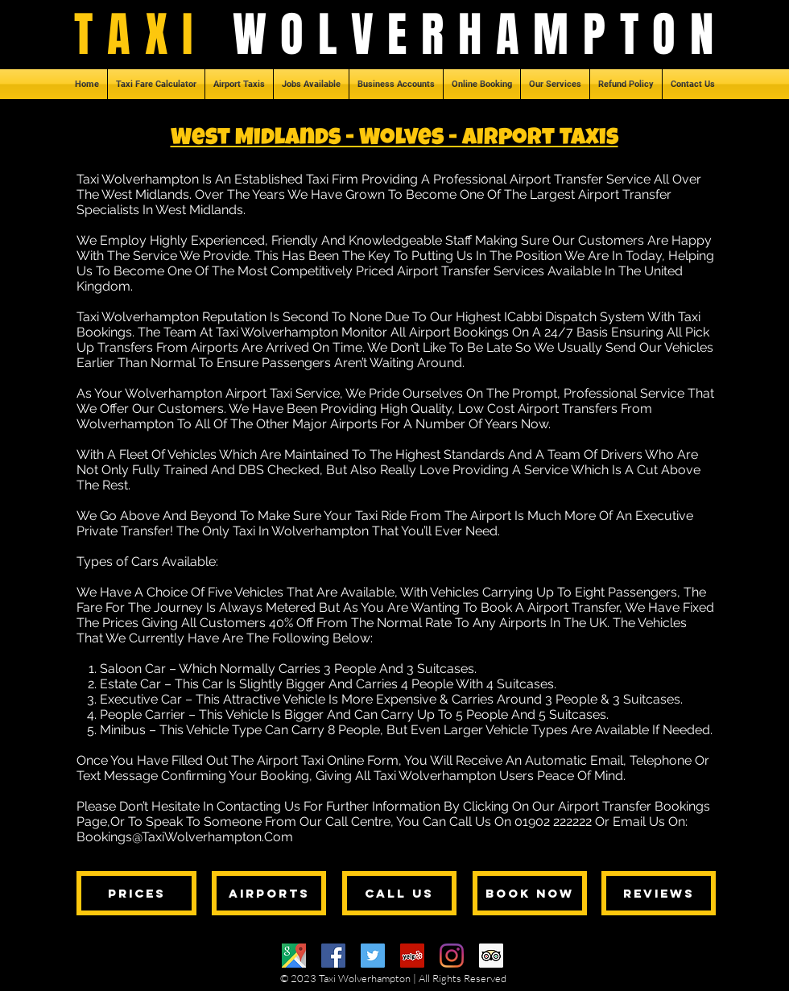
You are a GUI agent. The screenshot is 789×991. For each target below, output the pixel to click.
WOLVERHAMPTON (480, 34)
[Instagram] (452, 956)
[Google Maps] (294, 956)
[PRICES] (136, 893)
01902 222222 (553, 821)
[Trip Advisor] (491, 956)
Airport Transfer (573, 607)
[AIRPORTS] (269, 893)
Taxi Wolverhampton (137, 179)
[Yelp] (412, 956)
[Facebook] (333, 956)
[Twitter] (373, 956)
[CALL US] (399, 893)
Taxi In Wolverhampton (301, 531)
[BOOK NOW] (530, 893)
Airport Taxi (258, 393)
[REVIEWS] (658, 893)
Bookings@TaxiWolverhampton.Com (184, 836)
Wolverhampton (125, 423)
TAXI (153, 34)
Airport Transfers (568, 408)
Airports (523, 622)
